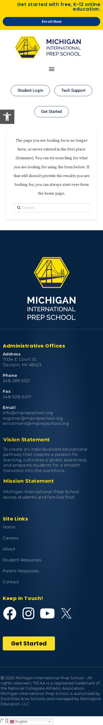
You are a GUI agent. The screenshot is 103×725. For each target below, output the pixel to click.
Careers (10, 538)
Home (9, 527)
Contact (11, 581)
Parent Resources (21, 570)
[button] (7, 117)
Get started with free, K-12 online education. (58, 6)
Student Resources (22, 559)
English (18, 722)
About (9, 548)
